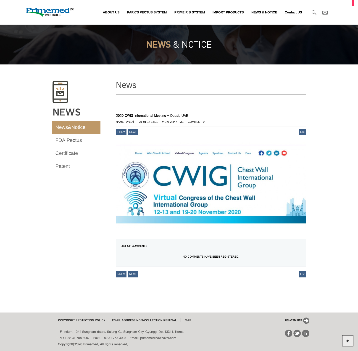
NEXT (133, 131)
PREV (121, 131)
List (302, 131)
